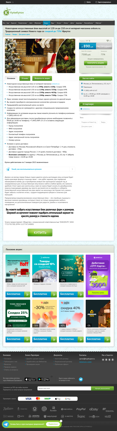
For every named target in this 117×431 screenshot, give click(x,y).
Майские (99, 23)
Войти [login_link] (89, 2)
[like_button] (108, 41)
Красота (14, 23)
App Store (30, 379)
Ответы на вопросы (11, 370)
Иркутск (8, 2)
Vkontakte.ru (106, 359)
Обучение (38, 23)
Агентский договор (61, 359)
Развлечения (23, 23)
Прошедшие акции (33, 364)
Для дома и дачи (86, 126)
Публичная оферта (61, 364)
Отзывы (25, 78)
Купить (40, 232)
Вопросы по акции (42, 78)
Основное (11, 78)
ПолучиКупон (89, 23)
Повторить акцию (95, 63)
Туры (53, 23)
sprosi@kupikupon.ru (87, 359)
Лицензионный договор (63, 361)
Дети (72, 23)
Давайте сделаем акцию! (35, 359)
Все (4, 23)
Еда (8, 23)
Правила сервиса (10, 367)
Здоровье (79, 23)
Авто (31, 23)
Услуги (59, 23)
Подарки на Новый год (88, 122)
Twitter (109, 359)
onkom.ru (55, 84)
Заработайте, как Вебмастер (36, 361)
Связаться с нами (85, 362)
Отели (66, 23)
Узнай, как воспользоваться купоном (27, 169)
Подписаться (53, 424)
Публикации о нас (10, 361)
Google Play (44, 379)
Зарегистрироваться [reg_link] (104, 2)
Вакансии (7, 364)
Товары (47, 23)
